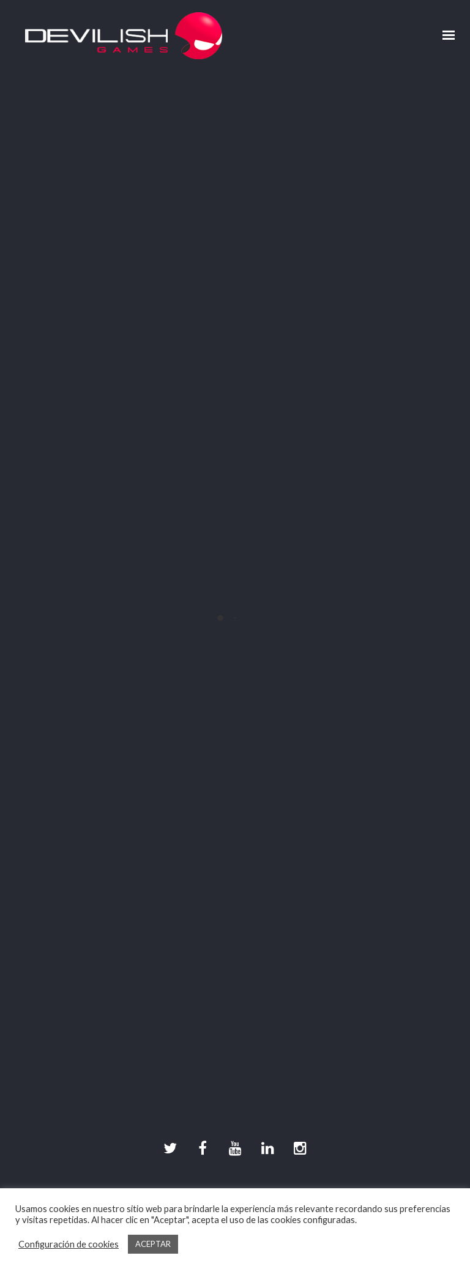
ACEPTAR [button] (153, 1244)
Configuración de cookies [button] (68, 1244)
